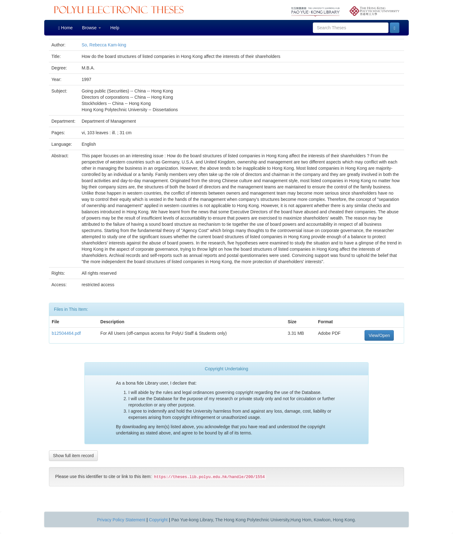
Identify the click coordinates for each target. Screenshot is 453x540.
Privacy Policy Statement (121, 519)
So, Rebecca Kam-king (104, 44)
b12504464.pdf (66, 333)
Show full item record (73, 455)
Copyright (158, 519)
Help (114, 27)
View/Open (379, 335)
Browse (91, 27)
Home (65, 28)
